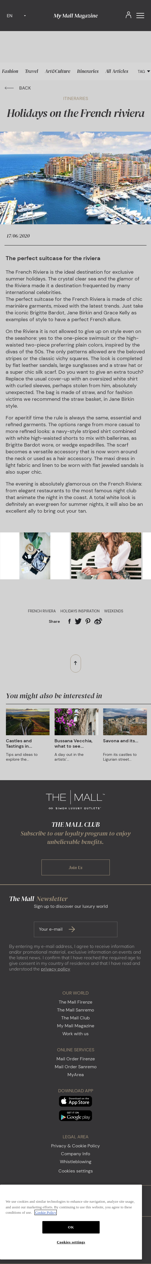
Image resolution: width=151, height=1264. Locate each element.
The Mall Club (75, 1018)
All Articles (116, 71)
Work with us (75, 1034)
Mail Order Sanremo (76, 1067)
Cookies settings (75, 1171)
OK (71, 1227)
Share (54, 621)
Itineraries (88, 71)
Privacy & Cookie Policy (75, 1146)
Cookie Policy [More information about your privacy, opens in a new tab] (45, 1212)
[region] (71, 1222)
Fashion (10, 71)
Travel (31, 71)
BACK (18, 88)
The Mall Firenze (75, 1002)
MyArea (75, 1075)
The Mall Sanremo (75, 1010)
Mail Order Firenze (75, 1059)
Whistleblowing (75, 1162)
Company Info (75, 1154)
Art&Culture (57, 71)
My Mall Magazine (76, 15)
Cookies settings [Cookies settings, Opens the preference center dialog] (71, 1242)
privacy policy (55, 969)
